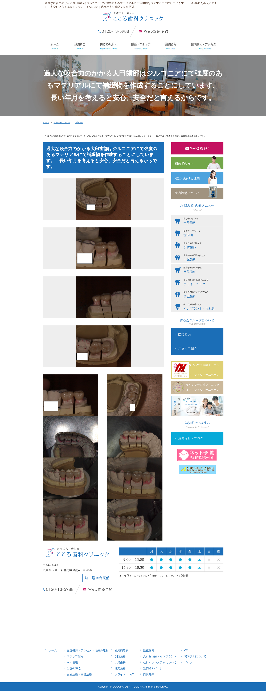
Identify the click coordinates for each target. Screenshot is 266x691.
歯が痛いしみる (202, 221)
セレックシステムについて (160, 662)
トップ (46, 122)
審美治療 (120, 668)
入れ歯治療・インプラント (160, 656)
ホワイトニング (124, 674)
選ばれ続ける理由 (187, 178)
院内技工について (195, 656)
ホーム (52, 650)
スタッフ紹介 (187, 348)
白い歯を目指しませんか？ (202, 283)
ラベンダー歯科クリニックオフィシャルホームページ (202, 387)
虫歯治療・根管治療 (79, 674)
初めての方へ (184, 163)
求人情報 (72, 662)
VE (186, 650)
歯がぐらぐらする (202, 234)
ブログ (188, 662)
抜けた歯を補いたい (202, 307)
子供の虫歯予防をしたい (202, 258)
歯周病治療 (121, 650)
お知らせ (79, 122)
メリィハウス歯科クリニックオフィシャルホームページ (202, 369)
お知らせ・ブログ (62, 122)
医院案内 (184, 335)
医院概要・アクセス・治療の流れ (87, 650)
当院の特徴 (74, 668)
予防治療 (120, 656)
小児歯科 (120, 662)
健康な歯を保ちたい (202, 246)
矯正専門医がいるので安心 (202, 295)
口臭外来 (148, 674)
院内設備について (187, 193)
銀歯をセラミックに (202, 270)
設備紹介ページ (153, 668)
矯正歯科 (148, 650)
